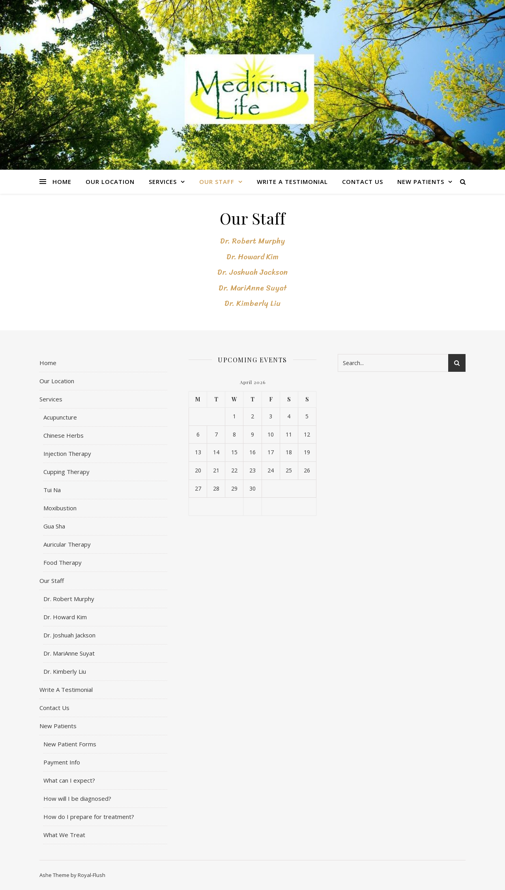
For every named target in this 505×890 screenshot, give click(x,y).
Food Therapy (62, 562)
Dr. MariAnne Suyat (253, 287)
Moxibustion (60, 508)
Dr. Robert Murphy (252, 240)
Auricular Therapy (67, 544)
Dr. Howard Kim (252, 256)
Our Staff (216, 181)
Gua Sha (54, 526)
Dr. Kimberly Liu (252, 303)
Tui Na (52, 490)
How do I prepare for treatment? (88, 817)
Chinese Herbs (63, 435)
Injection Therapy (67, 453)
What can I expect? (69, 780)
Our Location (110, 181)
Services (163, 181)
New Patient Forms (69, 744)
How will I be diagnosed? (77, 798)
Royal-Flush (91, 875)
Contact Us (362, 181)
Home (61, 181)
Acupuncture (60, 417)
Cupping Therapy (66, 472)
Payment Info (61, 762)
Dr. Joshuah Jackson (252, 272)
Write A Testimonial (292, 181)
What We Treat (64, 835)
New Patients (420, 181)
